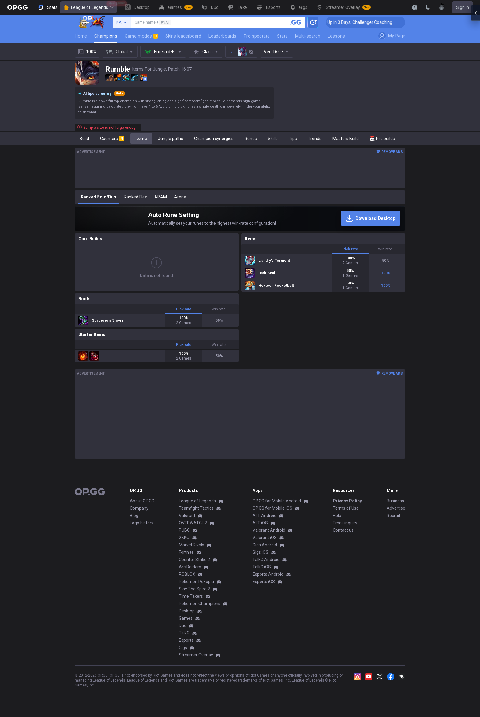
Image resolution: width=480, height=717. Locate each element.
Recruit (393, 515)
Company (139, 508)
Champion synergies (214, 138)
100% (87, 51)
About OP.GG (142, 500)
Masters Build (345, 138)
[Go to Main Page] (17, 7)
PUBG (184, 530)
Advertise (396, 508)
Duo (182, 625)
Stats (282, 36)
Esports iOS (264, 581)
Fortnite (186, 552)
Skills (273, 138)
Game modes (141, 36)
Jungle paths (170, 138)
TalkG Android (266, 559)
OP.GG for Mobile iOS (272, 508)
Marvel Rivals (191, 544)
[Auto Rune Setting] (240, 218)
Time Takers (191, 596)
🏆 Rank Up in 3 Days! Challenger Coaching (367, 22)
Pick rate (184, 309)
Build (84, 138)
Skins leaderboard (183, 36)
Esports (186, 640)
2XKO (184, 537)
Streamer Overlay (196, 654)
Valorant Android (269, 530)
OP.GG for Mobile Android (277, 500)
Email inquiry (345, 522)
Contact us (343, 530)
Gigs (183, 647)
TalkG (184, 632)
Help (337, 515)
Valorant (187, 515)
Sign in (462, 7)
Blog (134, 515)
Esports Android (268, 574)
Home (81, 36)
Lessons (336, 36)
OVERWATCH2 (193, 522)
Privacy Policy (347, 500)
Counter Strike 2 (194, 559)
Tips (293, 138)
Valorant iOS (265, 537)
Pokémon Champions (199, 603)
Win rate (219, 309)
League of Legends (88, 7)
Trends (314, 138)
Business (395, 500)
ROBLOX (187, 574)
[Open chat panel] (475, 110)
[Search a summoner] (296, 22)
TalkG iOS (262, 566)
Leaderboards (222, 36)
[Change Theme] (428, 7)
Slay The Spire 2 (194, 588)
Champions (105, 36)
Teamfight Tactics (196, 508)
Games (186, 618)
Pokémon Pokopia (196, 581)
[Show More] (414, 7)
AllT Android (264, 515)
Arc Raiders (190, 566)
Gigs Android (265, 544)
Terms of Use (346, 508)
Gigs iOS (260, 552)
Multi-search (307, 36)
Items (141, 138)
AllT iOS (260, 522)
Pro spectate (257, 36)
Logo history (141, 522)
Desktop (187, 610)
